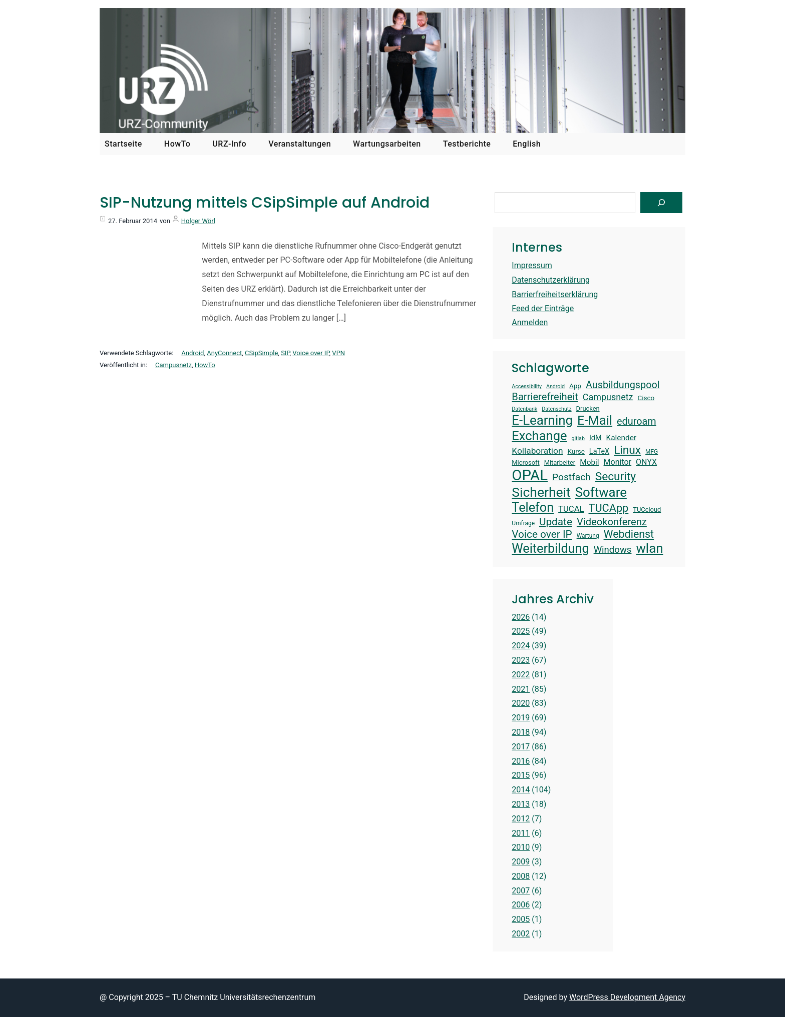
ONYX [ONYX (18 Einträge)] (646, 462)
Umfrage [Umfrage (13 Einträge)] (523, 523)
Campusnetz (173, 365)
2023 (521, 660)
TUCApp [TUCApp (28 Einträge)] (609, 508)
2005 (521, 919)
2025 (521, 631)
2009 (521, 861)
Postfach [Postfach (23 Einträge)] (571, 477)
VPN (338, 353)
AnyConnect (224, 353)
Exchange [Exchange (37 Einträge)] (539, 435)
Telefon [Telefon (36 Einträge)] (533, 507)
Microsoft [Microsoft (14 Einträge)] (525, 462)
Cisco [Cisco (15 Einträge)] (645, 398)
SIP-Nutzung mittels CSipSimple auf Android (265, 203)
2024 (521, 645)
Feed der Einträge (543, 308)
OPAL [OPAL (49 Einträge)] (530, 475)
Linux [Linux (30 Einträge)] (627, 450)
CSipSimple (261, 353)
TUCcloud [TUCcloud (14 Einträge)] (647, 509)
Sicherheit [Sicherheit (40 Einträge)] (541, 492)
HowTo (205, 365)
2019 (521, 717)
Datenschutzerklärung (551, 280)
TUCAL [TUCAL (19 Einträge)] (571, 509)
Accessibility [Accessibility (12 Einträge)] (527, 387)
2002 (521, 933)
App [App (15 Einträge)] (575, 386)
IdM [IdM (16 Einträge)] (595, 438)
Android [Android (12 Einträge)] (555, 387)
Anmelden (530, 322)
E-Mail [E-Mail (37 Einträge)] (594, 420)
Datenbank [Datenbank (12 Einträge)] (524, 409)
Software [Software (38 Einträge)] (601, 492)
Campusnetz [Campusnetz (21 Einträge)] (608, 397)
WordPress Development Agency (627, 997)
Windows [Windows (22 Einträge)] (613, 549)
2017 (521, 746)
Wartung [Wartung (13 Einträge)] (588, 535)
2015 (521, 775)
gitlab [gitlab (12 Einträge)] (577, 439)
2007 (521, 890)
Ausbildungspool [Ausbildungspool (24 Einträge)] (623, 385)
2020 (521, 703)
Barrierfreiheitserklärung (555, 294)
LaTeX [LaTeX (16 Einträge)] (599, 451)
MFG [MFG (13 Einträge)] (651, 451)
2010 (521, 847)
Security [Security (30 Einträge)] (615, 476)
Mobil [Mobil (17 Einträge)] (589, 462)
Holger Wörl (198, 221)
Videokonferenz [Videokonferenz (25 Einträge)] (612, 522)
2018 (521, 732)
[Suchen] (661, 202)
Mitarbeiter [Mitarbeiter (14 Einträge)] (560, 462)
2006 (521, 904)
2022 (521, 674)
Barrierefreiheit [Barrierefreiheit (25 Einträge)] (545, 397)
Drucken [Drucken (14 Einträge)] (588, 408)
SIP (285, 353)
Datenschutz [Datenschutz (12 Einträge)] (556, 409)
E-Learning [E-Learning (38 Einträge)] (542, 420)
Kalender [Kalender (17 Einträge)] (621, 437)
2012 (521, 818)
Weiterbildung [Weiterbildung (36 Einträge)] (550, 548)
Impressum (532, 265)
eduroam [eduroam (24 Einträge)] (636, 421)
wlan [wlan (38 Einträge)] (649, 548)
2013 (521, 804)
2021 (521, 689)
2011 (521, 833)
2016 (521, 761)
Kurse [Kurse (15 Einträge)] (575, 451)
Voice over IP (310, 353)
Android (192, 353)
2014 (521, 789)
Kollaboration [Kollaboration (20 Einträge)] (537, 451)
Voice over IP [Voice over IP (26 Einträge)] (542, 534)
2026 (521, 617)
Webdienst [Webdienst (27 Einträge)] (629, 534)
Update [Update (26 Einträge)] (555, 522)
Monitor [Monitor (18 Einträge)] (618, 462)
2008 (521, 876)
